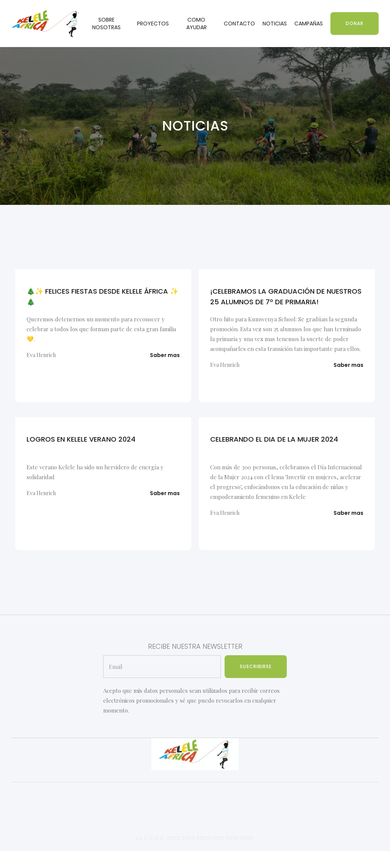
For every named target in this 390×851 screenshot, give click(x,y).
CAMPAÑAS (308, 23)
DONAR (354, 23)
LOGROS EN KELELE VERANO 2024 (81, 439)
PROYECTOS (153, 23)
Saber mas (165, 355)
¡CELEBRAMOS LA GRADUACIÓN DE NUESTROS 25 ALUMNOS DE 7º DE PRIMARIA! (286, 296)
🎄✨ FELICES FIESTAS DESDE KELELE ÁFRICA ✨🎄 (102, 296)
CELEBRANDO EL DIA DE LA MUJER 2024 (274, 439)
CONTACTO (239, 23)
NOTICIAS (275, 23)
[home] (45, 24)
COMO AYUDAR (196, 23)
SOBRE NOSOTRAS (106, 23)
